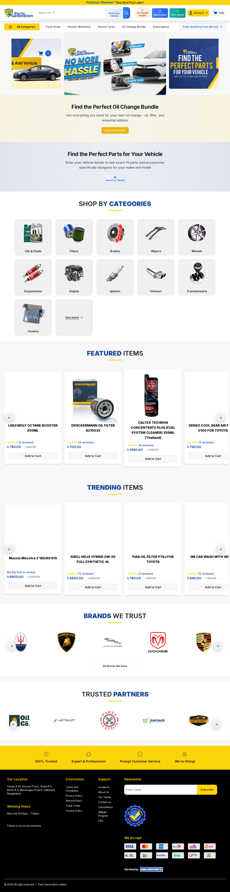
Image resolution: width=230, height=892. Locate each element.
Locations (104, 787)
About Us (103, 792)
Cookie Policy (74, 810)
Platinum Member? (101, 2)
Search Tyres (106, 26)
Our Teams (104, 797)
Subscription (161, 26)
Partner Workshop (79, 26)
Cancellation (105, 807)
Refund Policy (74, 800)
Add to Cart (33, 456)
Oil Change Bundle (134, 26)
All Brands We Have (115, 666)
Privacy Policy (74, 795)
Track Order (53, 26)
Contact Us (104, 802)
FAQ (100, 820)
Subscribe (207, 789)
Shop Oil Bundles (115, 130)
